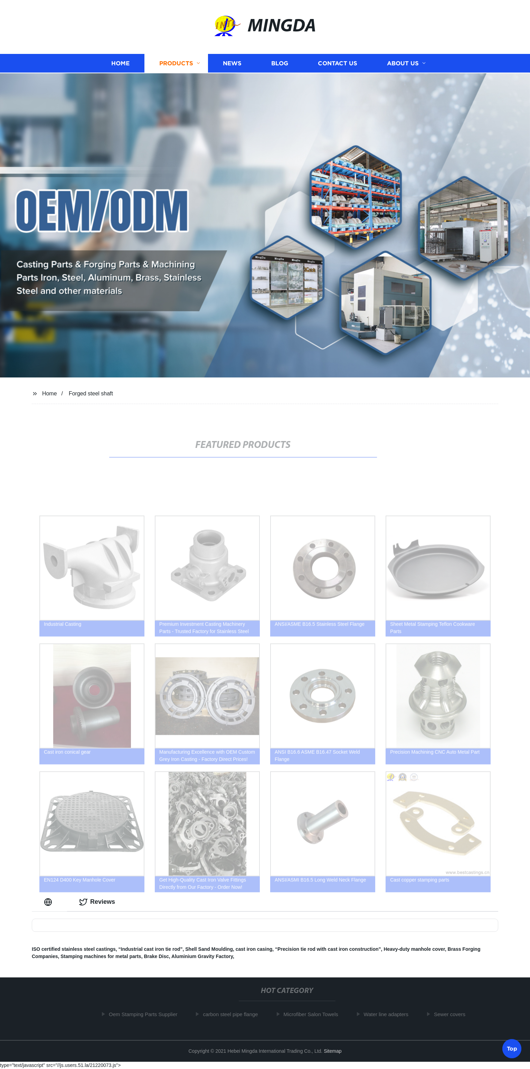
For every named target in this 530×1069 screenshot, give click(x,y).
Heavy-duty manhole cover (414, 949)
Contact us (337, 64)
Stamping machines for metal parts (100, 956)
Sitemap (332, 1051)
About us (403, 64)
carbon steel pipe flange (232, 1014)
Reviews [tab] (97, 902)
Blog (279, 64)
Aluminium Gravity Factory (202, 956)
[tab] (49, 902)
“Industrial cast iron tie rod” (151, 949)
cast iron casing (254, 949)
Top (512, 1048)
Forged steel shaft (91, 393)
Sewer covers (451, 1014)
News (232, 64)
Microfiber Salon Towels (313, 1014)
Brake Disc (156, 956)
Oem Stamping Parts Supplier (145, 1014)
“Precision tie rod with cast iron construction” (328, 949)
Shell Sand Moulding (209, 949)
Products (176, 64)
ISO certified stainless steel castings (74, 949)
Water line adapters (388, 1014)
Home (120, 64)
